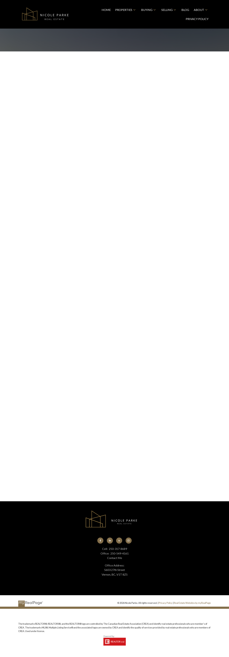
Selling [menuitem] (167, 9)
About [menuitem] (199, 9)
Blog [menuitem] (185, 9)
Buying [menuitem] (146, 9)
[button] (100, 541)
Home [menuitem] (106, 9)
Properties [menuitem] (123, 9)
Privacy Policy (165, 602)
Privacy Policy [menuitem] (197, 19)
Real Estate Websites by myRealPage (192, 602)
